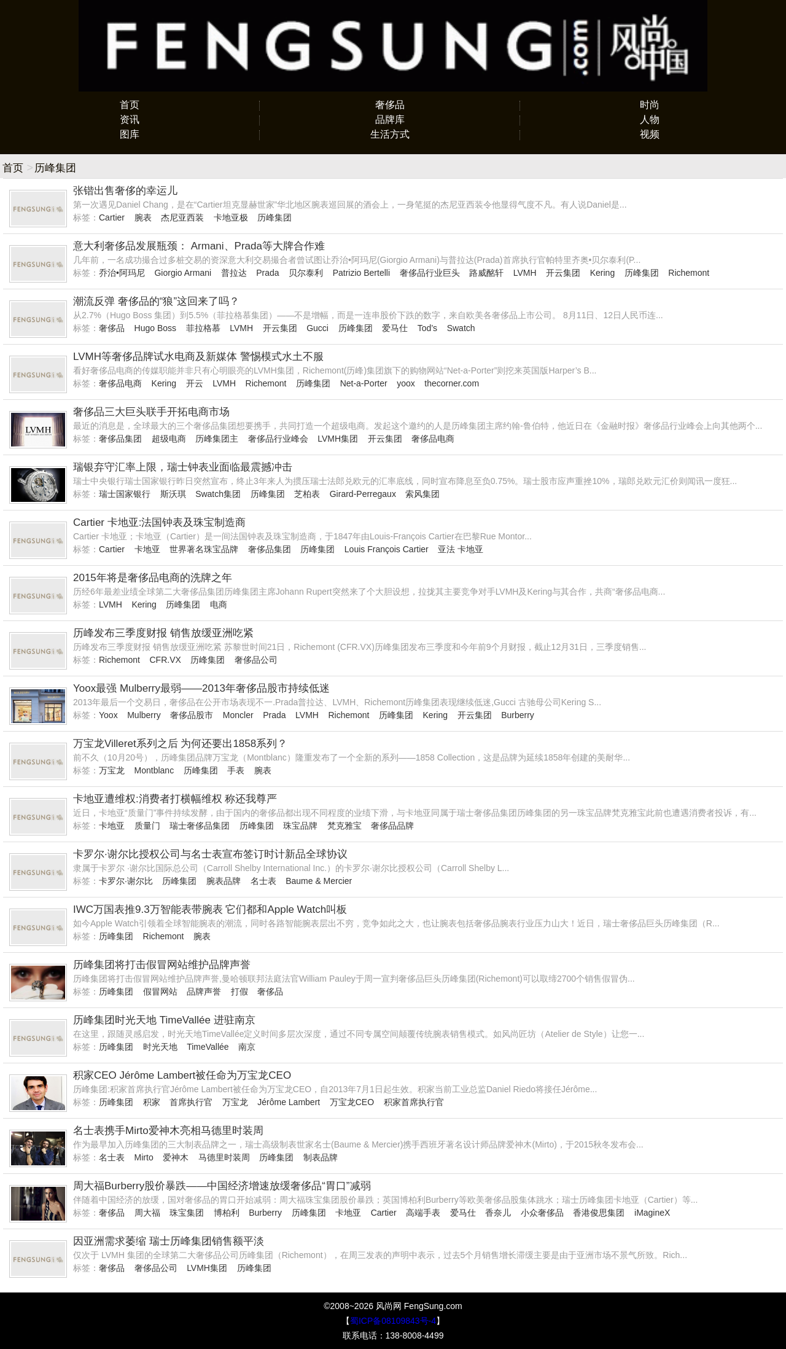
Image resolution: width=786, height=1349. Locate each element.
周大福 (147, 1213)
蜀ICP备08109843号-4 (393, 1321)
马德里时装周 (224, 1157)
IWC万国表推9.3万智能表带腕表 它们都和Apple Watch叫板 (210, 909)
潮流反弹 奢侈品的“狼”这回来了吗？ (156, 301)
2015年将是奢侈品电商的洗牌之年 (152, 578)
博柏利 (226, 1213)
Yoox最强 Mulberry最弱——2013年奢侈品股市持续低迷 (201, 688)
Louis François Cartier (386, 549)
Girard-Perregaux (363, 494)
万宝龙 (112, 770)
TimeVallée (207, 1047)
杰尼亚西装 (182, 217)
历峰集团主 (216, 439)
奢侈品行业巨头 (430, 273)
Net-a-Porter (363, 383)
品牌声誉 (204, 991)
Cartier (112, 217)
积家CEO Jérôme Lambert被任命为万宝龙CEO (182, 1075)
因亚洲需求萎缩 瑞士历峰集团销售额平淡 (168, 1241)
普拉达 (234, 273)
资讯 (129, 119)
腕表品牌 (223, 881)
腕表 (143, 217)
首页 (129, 105)
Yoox (108, 715)
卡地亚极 (231, 217)
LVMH (525, 273)
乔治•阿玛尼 (122, 273)
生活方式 (390, 134)
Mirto (144, 1157)
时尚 (650, 105)
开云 (194, 383)
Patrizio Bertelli (361, 273)
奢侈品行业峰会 (278, 439)
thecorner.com (451, 383)
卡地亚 (147, 549)
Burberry (517, 715)
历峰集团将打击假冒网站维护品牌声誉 (162, 965)
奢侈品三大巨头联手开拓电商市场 (151, 412)
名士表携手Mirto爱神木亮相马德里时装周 (168, 1130)
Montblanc (154, 770)
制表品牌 (320, 1157)
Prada (267, 273)
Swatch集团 (218, 494)
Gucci (317, 328)
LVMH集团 (337, 439)
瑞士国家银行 (124, 494)
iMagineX (652, 1213)
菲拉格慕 (203, 328)
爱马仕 (395, 328)
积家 (151, 1102)
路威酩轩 (486, 273)
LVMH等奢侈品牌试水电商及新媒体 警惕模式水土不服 (198, 356)
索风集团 (422, 494)
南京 (246, 1047)
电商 (218, 604)
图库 (129, 134)
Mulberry (143, 715)
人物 (650, 119)
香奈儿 (498, 1213)
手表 (235, 770)
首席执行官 (190, 1102)
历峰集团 (274, 217)
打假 (239, 991)
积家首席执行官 (414, 1102)
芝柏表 (307, 494)
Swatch (461, 328)
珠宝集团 (186, 1213)
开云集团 (563, 273)
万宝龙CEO (352, 1102)
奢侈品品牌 (392, 826)
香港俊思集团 (599, 1213)
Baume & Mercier (319, 881)
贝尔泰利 (306, 273)
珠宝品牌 (300, 826)
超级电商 (169, 439)
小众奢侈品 (542, 1213)
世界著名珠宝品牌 (203, 549)
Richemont (688, 273)
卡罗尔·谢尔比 (126, 881)
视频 (650, 134)
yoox (406, 383)
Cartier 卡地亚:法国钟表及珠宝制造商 (159, 522)
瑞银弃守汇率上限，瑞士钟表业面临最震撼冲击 (182, 467)
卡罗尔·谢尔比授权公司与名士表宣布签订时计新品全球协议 (210, 854)
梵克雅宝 (344, 826)
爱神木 (176, 1157)
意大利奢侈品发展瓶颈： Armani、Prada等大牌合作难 (199, 246)
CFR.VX (165, 660)
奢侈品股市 (191, 715)
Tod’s (427, 328)
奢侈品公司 (256, 660)
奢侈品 (390, 105)
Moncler (238, 715)
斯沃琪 (173, 494)
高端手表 (423, 1213)
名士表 (263, 881)
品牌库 (390, 119)
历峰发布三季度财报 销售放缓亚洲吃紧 (163, 633)
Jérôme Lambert (288, 1102)
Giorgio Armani (182, 273)
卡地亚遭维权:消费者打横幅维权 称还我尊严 (175, 799)
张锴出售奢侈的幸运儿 (125, 191)
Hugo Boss (155, 328)
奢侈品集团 (120, 439)
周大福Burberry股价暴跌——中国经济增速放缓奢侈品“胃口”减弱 (222, 1186)
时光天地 (160, 1047)
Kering (602, 273)
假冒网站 (160, 991)
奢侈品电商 (120, 383)
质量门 (147, 826)
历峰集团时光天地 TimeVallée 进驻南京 (164, 1020)
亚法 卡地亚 (460, 549)
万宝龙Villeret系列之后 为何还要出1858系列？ (180, 743)
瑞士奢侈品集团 (199, 826)
